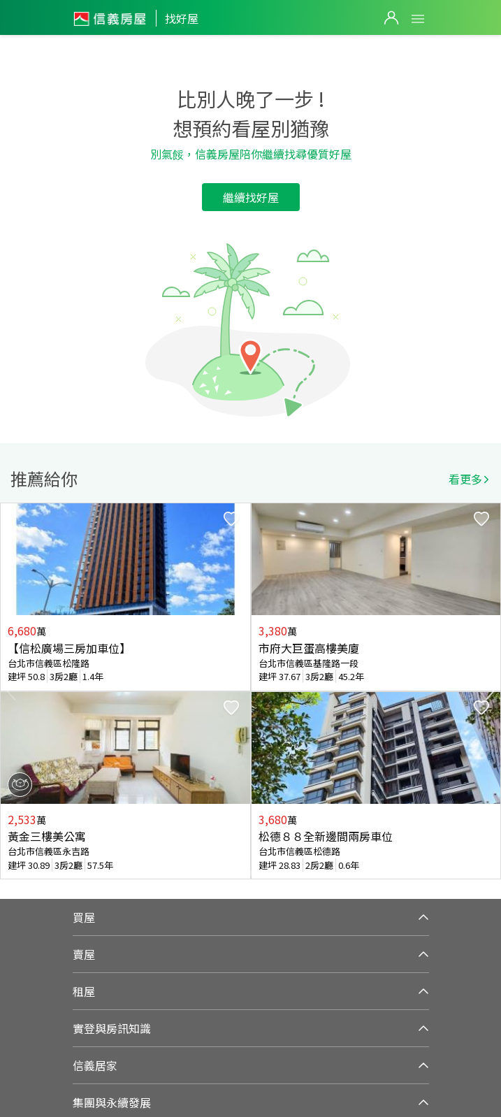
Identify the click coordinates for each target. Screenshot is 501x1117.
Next (490, 691)
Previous (11, 691)
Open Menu (418, 19)
